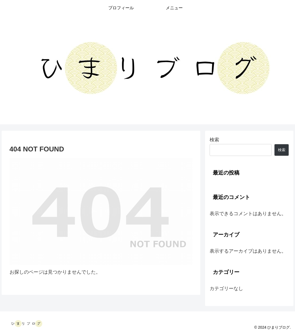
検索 (214, 139)
